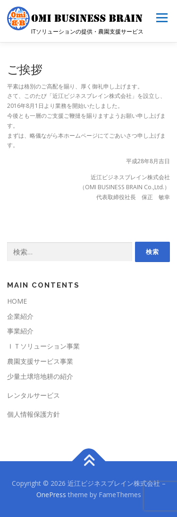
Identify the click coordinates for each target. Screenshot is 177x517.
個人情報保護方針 (33, 414)
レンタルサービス (33, 395)
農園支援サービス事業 (40, 361)
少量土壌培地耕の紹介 (40, 376)
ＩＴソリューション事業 (43, 346)
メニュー (161, 18)
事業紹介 (20, 330)
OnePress (51, 494)
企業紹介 (20, 316)
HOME (17, 301)
